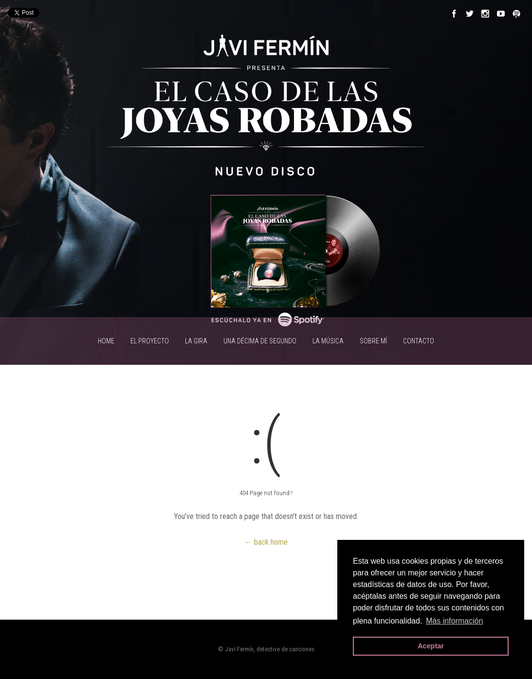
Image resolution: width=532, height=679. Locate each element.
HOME (106, 341)
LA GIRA (196, 341)
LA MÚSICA (328, 341)
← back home (266, 542)
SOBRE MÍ (373, 341)
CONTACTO (418, 341)
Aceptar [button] (431, 646)
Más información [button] (454, 621)
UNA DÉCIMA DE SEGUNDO (259, 341)
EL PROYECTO (149, 341)
